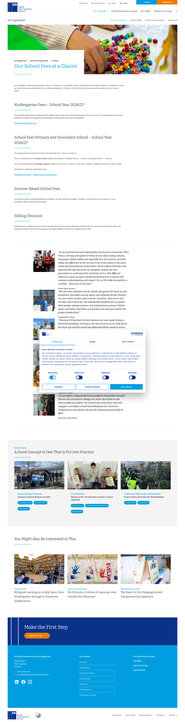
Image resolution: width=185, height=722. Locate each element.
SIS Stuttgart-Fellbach (87, 695)
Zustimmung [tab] (57, 342)
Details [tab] (92, 342)
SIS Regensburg (85, 690)
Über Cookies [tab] (128, 342)
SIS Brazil (160, 715)
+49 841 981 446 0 (23, 672)
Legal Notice (117, 715)
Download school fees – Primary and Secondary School (35, 175)
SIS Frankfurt (84, 668)
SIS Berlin (83, 662)
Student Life (172, 20)
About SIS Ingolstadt (118, 20)
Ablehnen (59, 387)
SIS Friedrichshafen (87, 673)
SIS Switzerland (145, 715)
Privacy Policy (130, 715)
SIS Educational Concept (124, 11)
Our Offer (146, 11)
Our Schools (99, 11)
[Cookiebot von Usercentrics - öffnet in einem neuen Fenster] (132, 334)
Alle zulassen (126, 387)
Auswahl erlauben (92, 387)
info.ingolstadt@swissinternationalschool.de (32, 675)
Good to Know (98, 3)
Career (112, 3)
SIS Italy (172, 715)
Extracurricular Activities (155, 20)
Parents (83, 3)
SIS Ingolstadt (16, 20)
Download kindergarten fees (25, 123)
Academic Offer (136, 20)
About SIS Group (163, 11)
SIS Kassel (83, 684)
